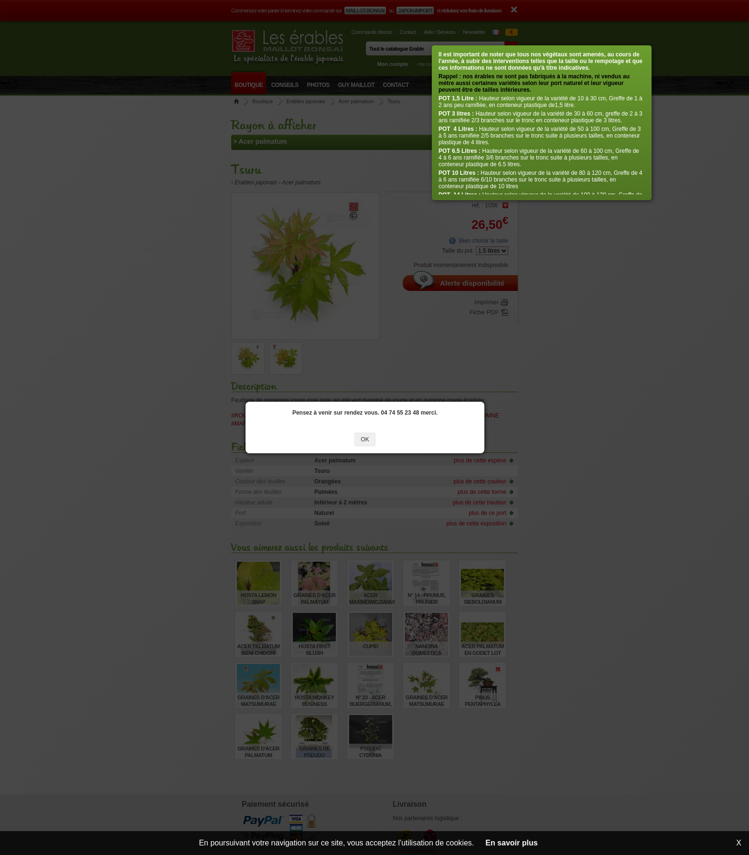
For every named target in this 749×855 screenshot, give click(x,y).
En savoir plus (511, 843)
